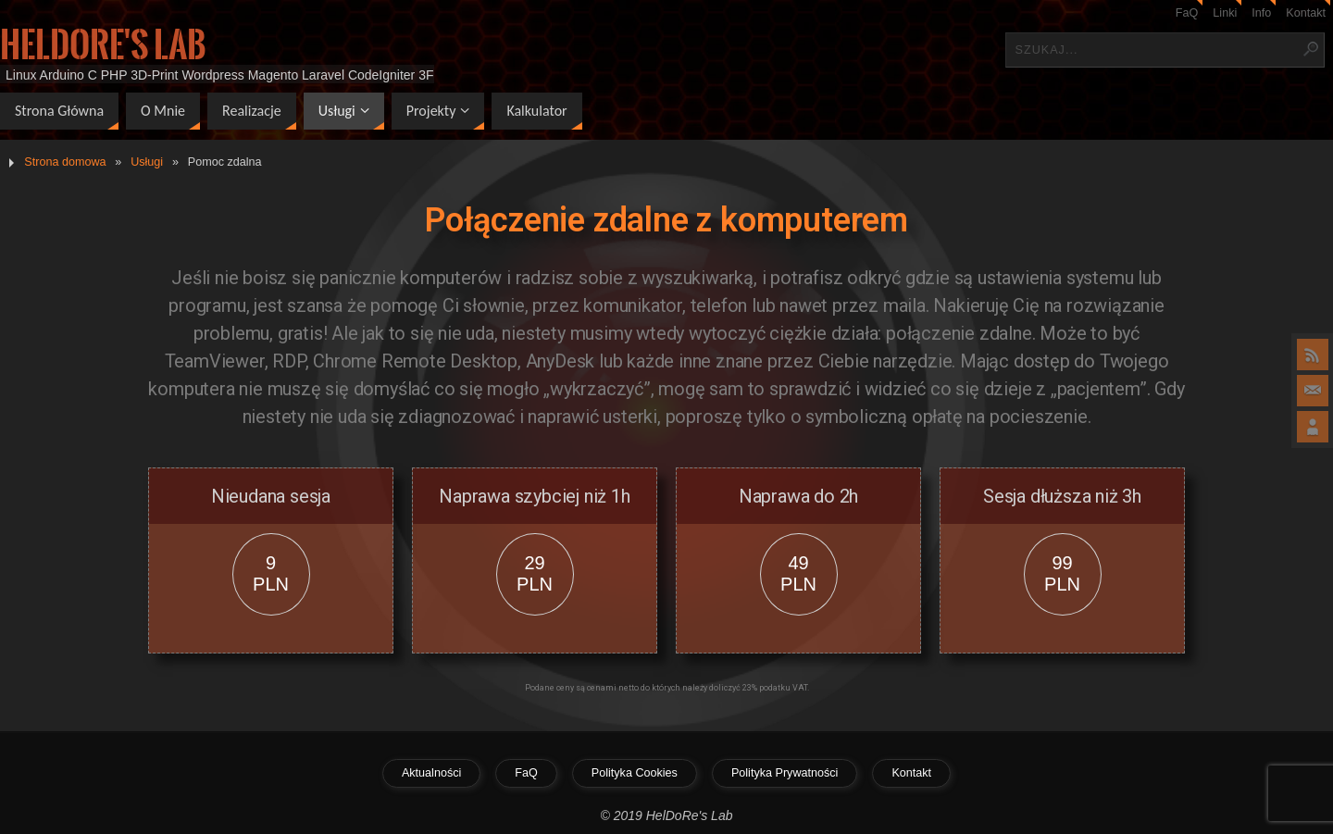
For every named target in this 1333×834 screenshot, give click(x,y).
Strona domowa (65, 162)
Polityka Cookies (635, 772)
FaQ (1187, 12)
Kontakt (1306, 12)
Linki (1225, 12)
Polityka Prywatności (784, 772)
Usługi (147, 162)
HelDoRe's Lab (103, 45)
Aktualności (431, 772)
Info (1261, 12)
